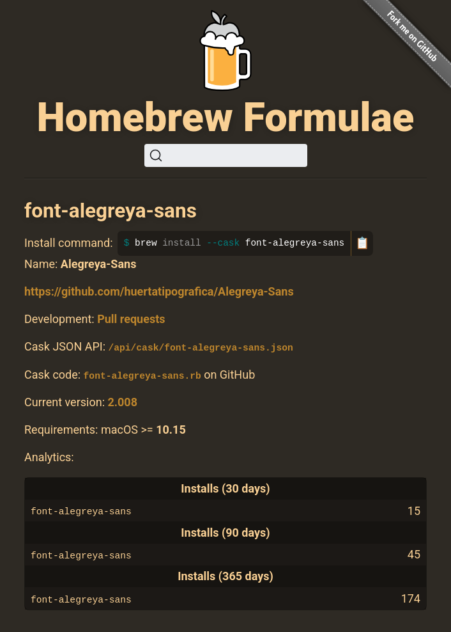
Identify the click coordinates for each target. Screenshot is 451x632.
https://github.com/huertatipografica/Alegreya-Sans (159, 291)
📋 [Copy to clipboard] (362, 243)
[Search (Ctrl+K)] (225, 155)
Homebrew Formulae (226, 117)
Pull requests (131, 319)
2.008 (122, 402)
